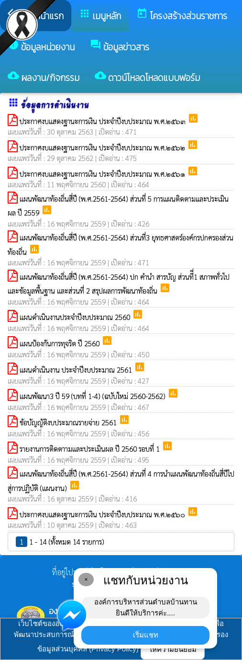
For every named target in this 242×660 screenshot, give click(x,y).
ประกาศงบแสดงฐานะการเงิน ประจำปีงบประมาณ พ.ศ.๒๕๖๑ (103, 173)
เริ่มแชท (145, 635)
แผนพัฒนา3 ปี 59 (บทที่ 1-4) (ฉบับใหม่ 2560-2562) (93, 395)
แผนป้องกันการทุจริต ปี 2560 (60, 343)
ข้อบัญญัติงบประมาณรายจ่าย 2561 (69, 422)
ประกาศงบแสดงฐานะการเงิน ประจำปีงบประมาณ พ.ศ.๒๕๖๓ (103, 120)
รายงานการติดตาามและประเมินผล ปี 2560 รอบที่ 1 (91, 448)
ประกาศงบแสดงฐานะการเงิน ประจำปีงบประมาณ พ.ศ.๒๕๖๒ (103, 147)
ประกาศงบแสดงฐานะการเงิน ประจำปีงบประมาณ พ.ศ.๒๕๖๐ (103, 514)
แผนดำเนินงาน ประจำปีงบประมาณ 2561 (77, 369)
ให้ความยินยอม (173, 649)
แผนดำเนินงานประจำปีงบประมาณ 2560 (76, 316)
